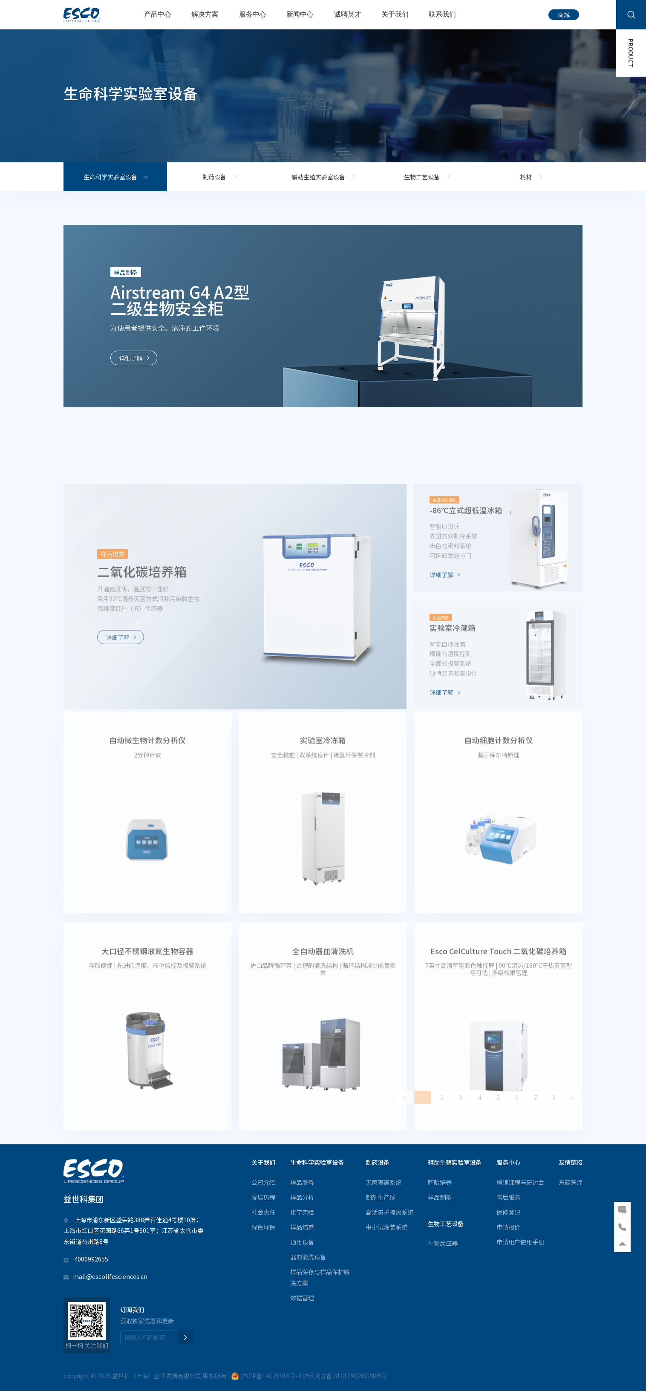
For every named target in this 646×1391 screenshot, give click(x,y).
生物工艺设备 (422, 177)
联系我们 (442, 14)
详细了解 (131, 358)
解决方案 (205, 14)
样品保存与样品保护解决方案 (320, 1277)
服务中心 (252, 14)
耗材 (526, 177)
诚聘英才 (347, 14)
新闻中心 (300, 14)
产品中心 (157, 14)
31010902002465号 (360, 1375)
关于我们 (395, 14)
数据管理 (302, 1297)
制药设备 (214, 177)
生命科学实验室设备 (110, 177)
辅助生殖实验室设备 (318, 177)
